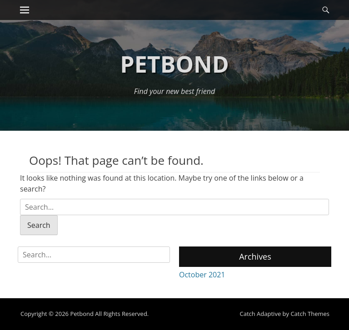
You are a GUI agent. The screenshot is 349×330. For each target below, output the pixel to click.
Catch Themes (309, 314)
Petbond (174, 64)
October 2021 (202, 275)
